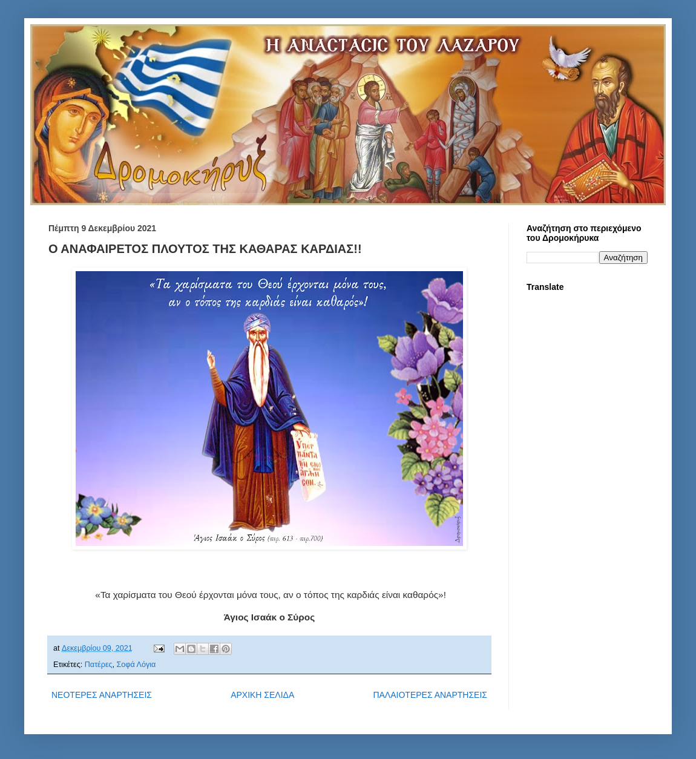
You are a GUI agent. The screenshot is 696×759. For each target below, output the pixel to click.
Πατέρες (99, 664)
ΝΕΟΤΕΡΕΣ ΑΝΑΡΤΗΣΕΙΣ (101, 695)
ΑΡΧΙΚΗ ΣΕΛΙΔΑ (262, 695)
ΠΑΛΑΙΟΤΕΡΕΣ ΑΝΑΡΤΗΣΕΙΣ (430, 695)
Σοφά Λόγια (136, 664)
